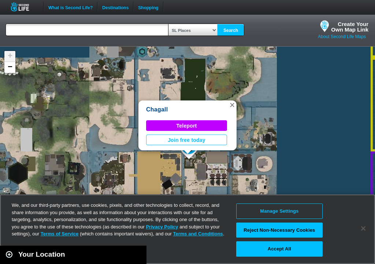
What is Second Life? (70, 7)
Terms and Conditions (198, 233)
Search (230, 30)
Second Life (24, 7)
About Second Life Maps (342, 36)
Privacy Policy (162, 227)
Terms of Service (60, 233)
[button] (232, 104)
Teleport (187, 126)
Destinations (115, 7)
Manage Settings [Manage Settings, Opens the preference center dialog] (279, 211)
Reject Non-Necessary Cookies (279, 230)
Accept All (279, 249)
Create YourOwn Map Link (349, 27)
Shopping (148, 7)
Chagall (157, 109)
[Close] (363, 228)
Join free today (186, 140)
